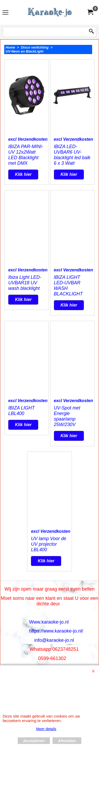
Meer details (46, 729)
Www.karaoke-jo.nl (49, 622)
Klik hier (23, 174)
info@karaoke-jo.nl (54, 640)
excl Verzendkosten (28, 139)
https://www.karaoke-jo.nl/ (56, 631)
